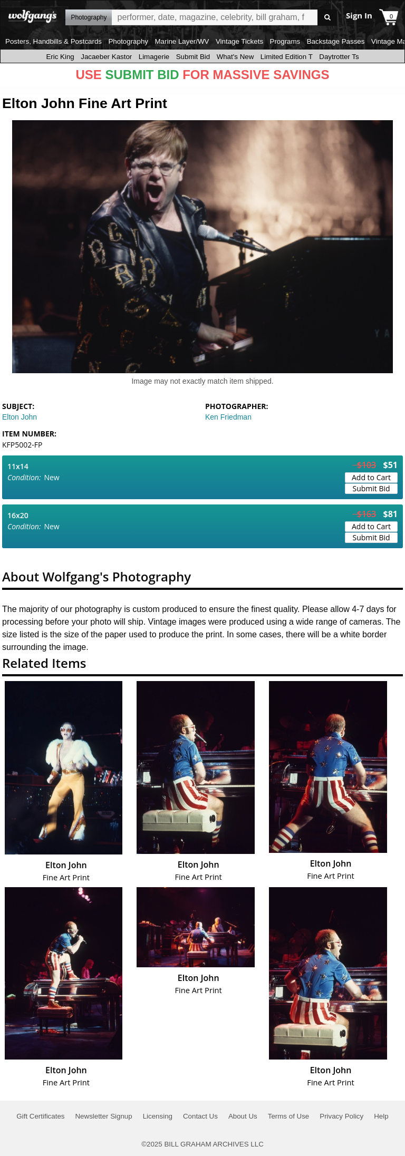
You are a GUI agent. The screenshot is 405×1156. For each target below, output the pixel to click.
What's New (235, 57)
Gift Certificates (40, 1116)
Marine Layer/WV (182, 41)
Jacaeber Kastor (106, 57)
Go (327, 17)
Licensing (157, 1116)
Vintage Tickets (239, 41)
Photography (128, 41)
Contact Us (200, 1116)
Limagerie (154, 57)
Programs (285, 41)
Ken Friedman (228, 417)
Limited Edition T (287, 57)
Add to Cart (371, 477)
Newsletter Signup (103, 1116)
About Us (242, 1116)
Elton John (19, 417)
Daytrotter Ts (339, 57)
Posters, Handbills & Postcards (53, 41)
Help (381, 1116)
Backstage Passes (336, 41)
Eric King (60, 57)
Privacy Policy (341, 1116)
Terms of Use (289, 1116)
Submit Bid (193, 57)
